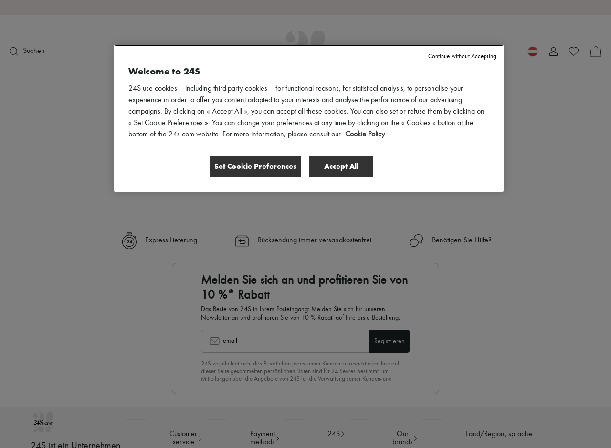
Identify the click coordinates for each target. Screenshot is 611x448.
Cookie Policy (365, 134)
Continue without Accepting (462, 56)
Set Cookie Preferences (255, 165)
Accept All (341, 165)
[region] (309, 118)
